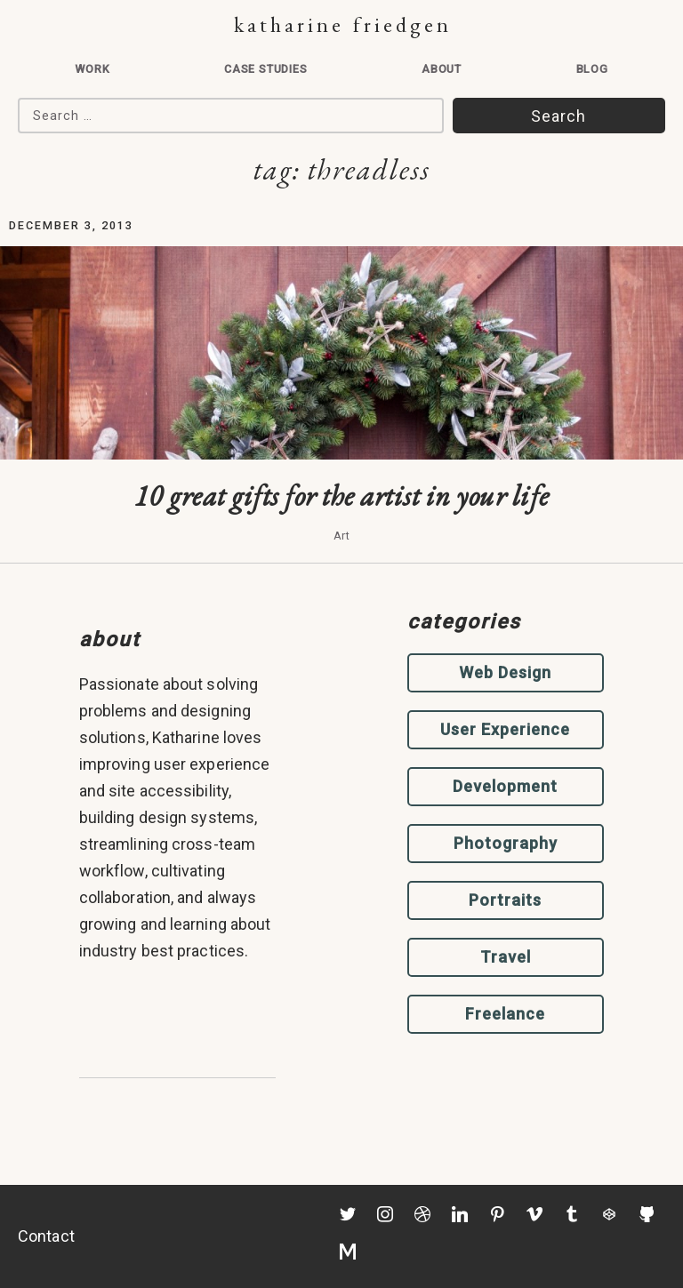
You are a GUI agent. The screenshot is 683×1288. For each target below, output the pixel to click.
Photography (506, 843)
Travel (505, 957)
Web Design (505, 672)
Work (92, 69)
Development (505, 786)
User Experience (505, 729)
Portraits (505, 900)
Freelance (505, 1013)
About (442, 69)
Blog (592, 69)
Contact (46, 1236)
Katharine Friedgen (343, 24)
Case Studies (266, 69)
